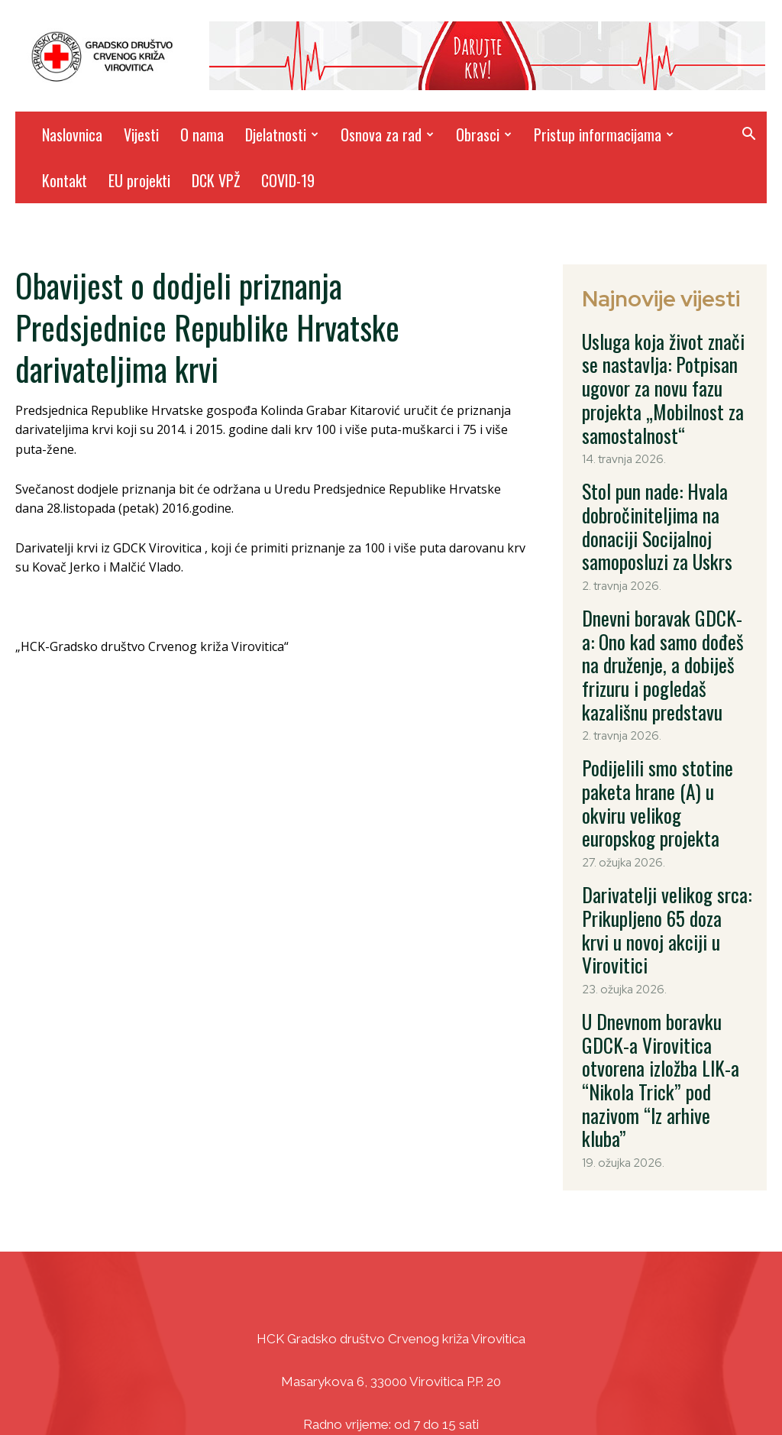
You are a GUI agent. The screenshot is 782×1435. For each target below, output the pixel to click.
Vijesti (141, 134)
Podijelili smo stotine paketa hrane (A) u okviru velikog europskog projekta (662, 673)
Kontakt (64, 180)
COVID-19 (288, 180)
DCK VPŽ (216, 180)
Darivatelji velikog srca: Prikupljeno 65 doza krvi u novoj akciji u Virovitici (655, 761)
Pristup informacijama (604, 134)
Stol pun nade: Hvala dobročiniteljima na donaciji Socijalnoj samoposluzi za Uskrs (660, 470)
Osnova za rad (387, 134)
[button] (748, 135)
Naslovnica (72, 134)
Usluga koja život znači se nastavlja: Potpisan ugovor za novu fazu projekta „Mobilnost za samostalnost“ (666, 364)
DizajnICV (536, 1389)
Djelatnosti (281, 134)
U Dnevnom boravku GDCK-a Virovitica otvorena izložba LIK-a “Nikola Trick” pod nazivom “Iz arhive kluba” (662, 858)
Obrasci (484, 134)
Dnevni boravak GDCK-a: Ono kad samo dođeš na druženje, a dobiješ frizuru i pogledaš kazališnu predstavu (663, 576)
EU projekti (139, 180)
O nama (202, 134)
